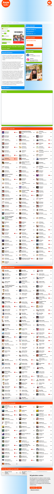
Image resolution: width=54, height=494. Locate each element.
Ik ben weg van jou (8, 427)
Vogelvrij (7, 380)
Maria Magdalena (25, 203)
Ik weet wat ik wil (42, 427)
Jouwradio (4, 22)
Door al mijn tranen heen (43, 294)
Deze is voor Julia (8, 155)
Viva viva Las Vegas (25, 237)
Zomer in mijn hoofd (25, 394)
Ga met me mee (25, 167)
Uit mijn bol (7, 457)
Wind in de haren (42, 251)
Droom (41, 155)
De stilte (41, 286)
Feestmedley (7, 167)
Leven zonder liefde (8, 203)
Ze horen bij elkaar (42, 387)
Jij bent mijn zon (8, 191)
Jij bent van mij (7, 434)
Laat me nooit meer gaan (9, 344)
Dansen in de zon (42, 282)
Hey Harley (24, 419)
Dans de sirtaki (41, 147)
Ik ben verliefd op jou (43, 423)
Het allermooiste (25, 415)
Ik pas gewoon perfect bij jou (26, 325)
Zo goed (41, 460)
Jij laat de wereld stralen (43, 337)
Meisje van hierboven (26, 206)
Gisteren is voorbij (25, 171)
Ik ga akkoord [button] (33, 487)
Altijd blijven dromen (25, 136)
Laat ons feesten (9, 199)
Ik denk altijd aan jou (42, 179)
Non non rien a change (43, 213)
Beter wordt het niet (42, 140)
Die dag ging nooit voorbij (26, 290)
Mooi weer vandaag (25, 449)
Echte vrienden (7, 159)
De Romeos (10, 22)
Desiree (24, 411)
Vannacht (7, 233)
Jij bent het (41, 333)
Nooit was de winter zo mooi (43, 359)
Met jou (41, 206)
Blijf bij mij (7, 144)
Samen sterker (41, 368)
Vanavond (7, 230)
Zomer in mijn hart (8, 394)
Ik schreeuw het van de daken (26, 183)
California (41, 407)
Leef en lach (24, 344)
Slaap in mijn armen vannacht (8, 372)
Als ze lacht (7, 136)
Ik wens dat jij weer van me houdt (9, 329)
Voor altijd (24, 380)
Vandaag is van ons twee (43, 376)
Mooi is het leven (25, 210)
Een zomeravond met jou (8, 302)
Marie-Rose (7, 206)
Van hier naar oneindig (26, 376)
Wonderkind (7, 387)
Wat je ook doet (24, 244)
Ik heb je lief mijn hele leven (44, 321)
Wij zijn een (24, 384)
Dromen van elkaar (8, 298)
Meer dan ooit (24, 351)
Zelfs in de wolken (25, 391)
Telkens (24, 226)
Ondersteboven (24, 218)
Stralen (24, 223)
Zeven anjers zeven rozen (9, 259)
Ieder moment (7, 321)
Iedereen (24, 179)
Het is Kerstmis (25, 175)
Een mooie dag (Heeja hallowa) (43, 298)
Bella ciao (41, 136)
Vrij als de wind (41, 380)
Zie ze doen (24, 460)
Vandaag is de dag (42, 230)
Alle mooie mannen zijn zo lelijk (9, 406)
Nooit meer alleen (25, 360)
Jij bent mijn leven (8, 337)
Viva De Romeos (8, 237)
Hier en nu (41, 175)
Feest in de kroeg (42, 163)
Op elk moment (24, 364)
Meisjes (7, 445)
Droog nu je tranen (25, 155)
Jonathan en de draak (8, 341)
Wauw (7, 248)
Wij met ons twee (25, 251)
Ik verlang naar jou (42, 325)
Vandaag (24, 230)
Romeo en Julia (7, 368)
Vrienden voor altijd (8, 241)
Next (52, 7)
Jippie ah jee (41, 191)
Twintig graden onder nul (43, 453)
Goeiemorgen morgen (9, 415)
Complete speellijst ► (31, 29)
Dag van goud (24, 147)
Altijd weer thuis (8, 274)
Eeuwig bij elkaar (25, 302)
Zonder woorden (25, 398)
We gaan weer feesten (43, 248)
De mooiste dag (25, 286)
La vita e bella (41, 341)
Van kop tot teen (25, 457)
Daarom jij (41, 278)
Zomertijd (41, 259)
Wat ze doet (41, 244)
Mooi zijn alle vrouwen (43, 210)
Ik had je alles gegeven (26, 321)
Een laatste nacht (43, 159)
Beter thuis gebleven (25, 140)
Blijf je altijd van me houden (44, 274)
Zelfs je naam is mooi (43, 391)
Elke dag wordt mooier (26, 306)
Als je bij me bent (25, 271)
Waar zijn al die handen (9, 244)
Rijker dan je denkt (42, 218)
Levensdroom (24, 438)
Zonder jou (7, 398)
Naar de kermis (9, 213)
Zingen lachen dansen (26, 259)
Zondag (7, 262)
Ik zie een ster (41, 329)
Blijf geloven (24, 274)
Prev (1, 7)
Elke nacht (41, 306)
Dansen (24, 151)
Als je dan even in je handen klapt (27, 132)
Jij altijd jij (41, 187)
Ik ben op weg (24, 423)
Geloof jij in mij (41, 310)
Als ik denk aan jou (8, 271)
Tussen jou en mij (25, 453)
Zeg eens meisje (25, 255)
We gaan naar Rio (25, 248)
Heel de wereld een (8, 314)
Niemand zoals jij (25, 213)
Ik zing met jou (7, 333)
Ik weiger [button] (39, 487)
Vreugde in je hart (8, 460)
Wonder (41, 384)
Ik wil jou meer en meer (9, 187)
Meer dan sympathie (25, 441)
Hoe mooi (7, 317)
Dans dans (7, 282)
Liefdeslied (24, 348)
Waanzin (41, 241)
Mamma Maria (41, 348)
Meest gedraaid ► (30, 31)
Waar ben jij (7, 384)
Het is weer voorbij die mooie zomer (43, 415)
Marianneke (41, 203)
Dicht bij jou (7, 290)
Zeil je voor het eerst (42, 255)
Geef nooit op (7, 171)
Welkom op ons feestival (9, 251)
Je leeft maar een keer (26, 333)
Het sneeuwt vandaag (9, 419)
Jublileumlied (7, 195)
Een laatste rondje (8, 163)
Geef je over (41, 411)
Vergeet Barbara (25, 233)
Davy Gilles (14, 46)
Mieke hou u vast (26, 445)
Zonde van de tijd (42, 394)
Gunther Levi (20, 46)
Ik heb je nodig (7, 325)
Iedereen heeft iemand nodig (9, 423)
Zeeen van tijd (7, 391)
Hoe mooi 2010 (24, 317)
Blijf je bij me (7, 278)
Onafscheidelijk (7, 364)
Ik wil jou (24, 430)
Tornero (7, 376)
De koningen (9, 286)
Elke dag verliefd (8, 306)
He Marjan (41, 171)
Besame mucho (7, 140)
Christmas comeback (9, 411)
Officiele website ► (6, 87)
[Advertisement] (48, 42)
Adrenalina (7, 132)
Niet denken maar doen (9, 360)
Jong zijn (41, 434)
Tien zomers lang (42, 226)
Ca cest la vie (24, 144)
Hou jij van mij (41, 419)
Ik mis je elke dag (8, 183)
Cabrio (41, 144)
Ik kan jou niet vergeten (26, 427)
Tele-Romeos (7, 226)
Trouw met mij (7, 453)
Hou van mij (41, 317)
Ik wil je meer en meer (43, 183)
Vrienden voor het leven (26, 241)
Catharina (7, 147)
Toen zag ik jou (41, 372)
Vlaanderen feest (42, 237)
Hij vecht (41, 314)
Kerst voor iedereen (26, 341)
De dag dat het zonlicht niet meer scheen (44, 151)
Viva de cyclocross (42, 233)
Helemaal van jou (25, 314)
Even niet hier (7, 310)
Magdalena (7, 441)
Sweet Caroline (41, 223)
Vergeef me (41, 457)
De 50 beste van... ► (31, 33)
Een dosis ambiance (25, 159)
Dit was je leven (7, 294)
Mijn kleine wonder (25, 355)
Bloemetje (24, 278)
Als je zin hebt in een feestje (42, 132)
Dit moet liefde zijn (42, 290)
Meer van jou (41, 351)
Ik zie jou (41, 430)
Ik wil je (7, 430)
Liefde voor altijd (8, 348)
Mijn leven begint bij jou (43, 445)
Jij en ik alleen (24, 337)
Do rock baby (24, 294)
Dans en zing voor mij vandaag (25, 282)
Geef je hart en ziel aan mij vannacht (43, 167)
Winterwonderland (8, 255)
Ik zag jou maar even (25, 187)
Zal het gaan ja (24, 387)
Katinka (41, 195)
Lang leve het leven (25, 199)
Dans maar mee (7, 151)
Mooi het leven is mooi (9, 210)
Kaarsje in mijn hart (25, 195)
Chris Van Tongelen (6, 48)
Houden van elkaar (8, 179)
